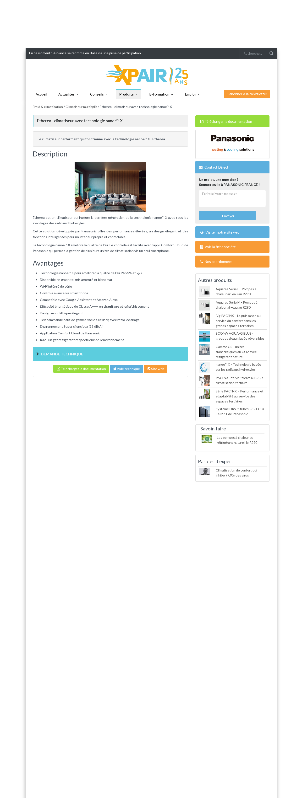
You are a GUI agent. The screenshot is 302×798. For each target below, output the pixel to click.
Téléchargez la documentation (81, 369)
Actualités (66, 94)
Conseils (97, 94)
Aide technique (126, 369)
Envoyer (227, 216)
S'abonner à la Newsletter (247, 94)
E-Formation (159, 94)
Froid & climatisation (48, 107)
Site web (155, 369)
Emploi (190, 94)
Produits (126, 94)
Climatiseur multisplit (81, 107)
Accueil (41, 94)
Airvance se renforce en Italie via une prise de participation (97, 53)
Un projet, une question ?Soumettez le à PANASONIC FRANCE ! (229, 182)
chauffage (111, 306)
